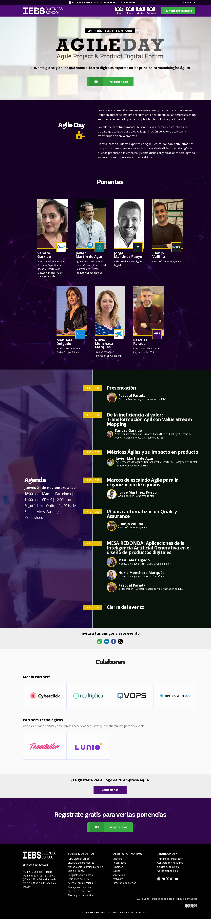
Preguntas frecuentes (80, 875)
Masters (117, 859)
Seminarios (119, 875)
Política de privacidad (186, 899)
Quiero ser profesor (79, 892)
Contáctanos (110, 790)
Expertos (118, 867)
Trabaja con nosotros (80, 887)
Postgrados (119, 863)
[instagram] (172, 880)
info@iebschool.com (36, 865)
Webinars (118, 879)
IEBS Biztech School (79, 859)
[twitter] (168, 880)
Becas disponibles (167, 871)
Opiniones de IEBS (78, 879)
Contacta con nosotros (170, 863)
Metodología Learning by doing (85, 867)
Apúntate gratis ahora (178, 11)
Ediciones (189, 2)
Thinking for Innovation (81, 896)
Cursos (116, 871)
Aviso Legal (143, 899)
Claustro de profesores (81, 863)
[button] (52, 239)
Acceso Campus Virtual (80, 883)
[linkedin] (163, 880)
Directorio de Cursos (124, 883)
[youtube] (177, 880)
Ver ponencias (107, 82)
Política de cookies (162, 899)
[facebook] (159, 880)
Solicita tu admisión (168, 867)
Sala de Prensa (76, 871)
